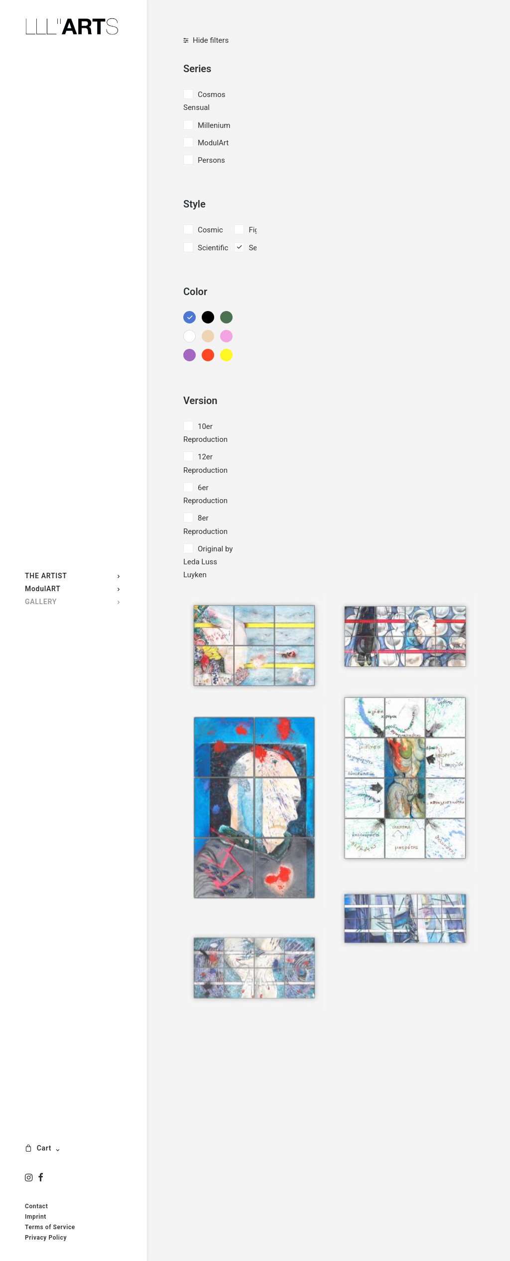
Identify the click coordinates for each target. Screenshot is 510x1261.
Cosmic (210, 229)
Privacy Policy (46, 1237)
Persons (211, 160)
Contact (36, 1206)
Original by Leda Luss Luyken (208, 562)
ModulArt (213, 142)
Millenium (214, 125)
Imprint (35, 1216)
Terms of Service (50, 1227)
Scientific (213, 247)
